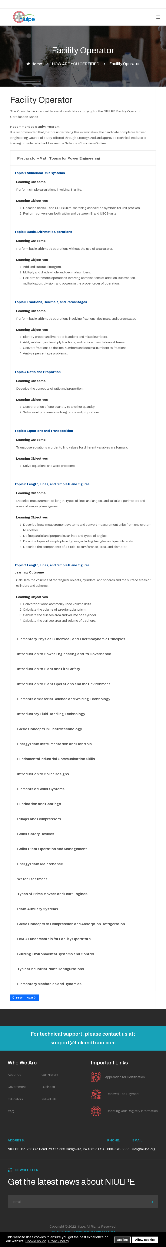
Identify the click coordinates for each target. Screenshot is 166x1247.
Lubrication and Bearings (39, 804)
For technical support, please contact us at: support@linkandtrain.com (83, 1038)
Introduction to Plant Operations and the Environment (63, 684)
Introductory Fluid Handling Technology (51, 714)
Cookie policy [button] (36, 1241)
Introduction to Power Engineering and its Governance (64, 654)
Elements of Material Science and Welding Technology (63, 699)
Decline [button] (122, 1239)
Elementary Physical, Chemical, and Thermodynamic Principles (71, 639)
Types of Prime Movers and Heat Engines (52, 894)
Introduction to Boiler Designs (43, 774)
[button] (158, 16)
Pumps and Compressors (39, 819)
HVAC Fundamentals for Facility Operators (54, 939)
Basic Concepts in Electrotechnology (49, 729)
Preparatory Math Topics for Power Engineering (58, 158)
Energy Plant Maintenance (40, 864)
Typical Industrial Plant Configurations (50, 969)
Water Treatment (32, 879)
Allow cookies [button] (145, 1239)
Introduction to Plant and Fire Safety (48, 669)
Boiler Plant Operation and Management (52, 849)
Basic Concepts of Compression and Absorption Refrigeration (71, 924)
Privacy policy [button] (58, 1241)
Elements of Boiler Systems (40, 789)
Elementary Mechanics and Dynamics (49, 984)
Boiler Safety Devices (35, 834)
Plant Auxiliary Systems (37, 909)
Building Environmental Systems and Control (55, 954)
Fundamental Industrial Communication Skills (56, 759)
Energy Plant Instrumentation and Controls (54, 744)
